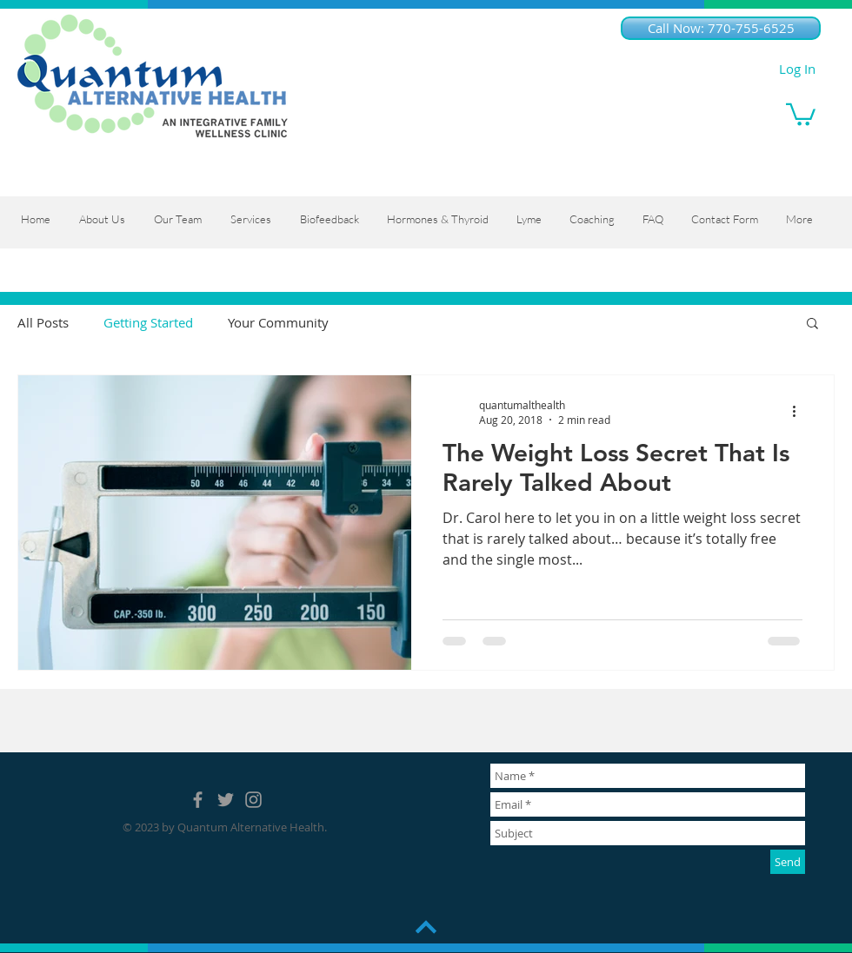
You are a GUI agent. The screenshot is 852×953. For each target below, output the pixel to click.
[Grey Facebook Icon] (198, 800)
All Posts (43, 322)
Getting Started (148, 322)
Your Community (278, 322)
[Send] (787, 862)
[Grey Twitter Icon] (225, 800)
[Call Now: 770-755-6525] (721, 28)
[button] (800, 113)
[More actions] (799, 411)
